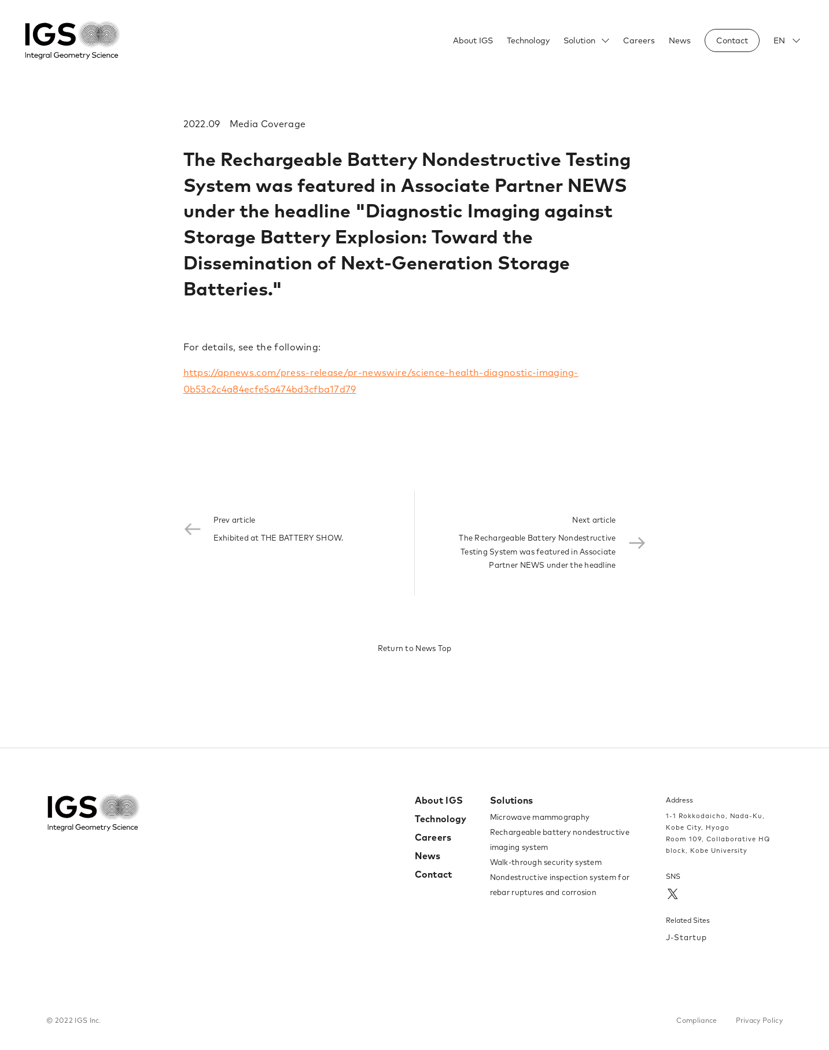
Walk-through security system (546, 862)
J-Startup (686, 937)
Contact (433, 874)
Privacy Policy (759, 1020)
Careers (639, 40)
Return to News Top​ (415, 648)
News (680, 40)
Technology (528, 40)
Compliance (696, 1020)
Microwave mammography (539, 817)
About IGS (473, 40)
